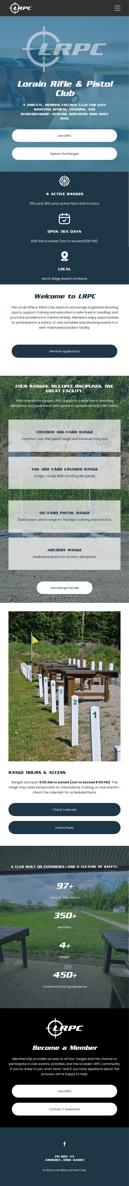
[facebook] (64, 1144)
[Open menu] (118, 8)
